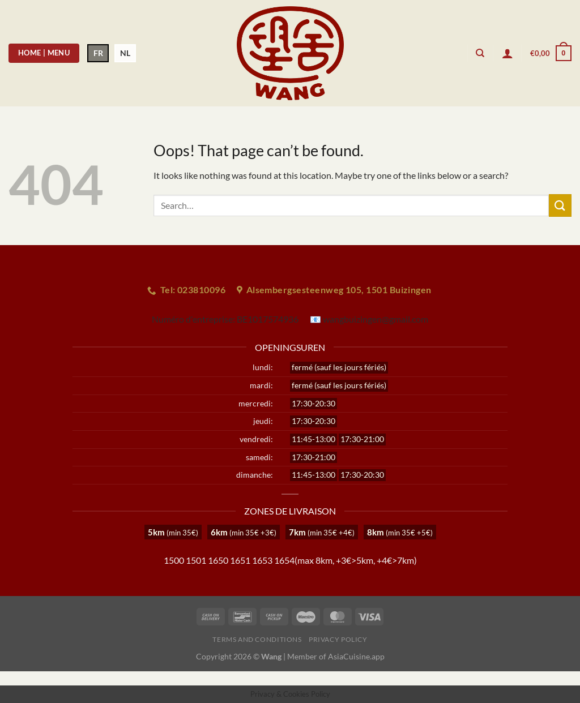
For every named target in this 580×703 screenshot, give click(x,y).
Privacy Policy (338, 639)
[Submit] (560, 205)
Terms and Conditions (256, 639)
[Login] (507, 53)
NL (125, 53)
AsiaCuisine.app (356, 656)
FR (98, 53)
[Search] (480, 53)
